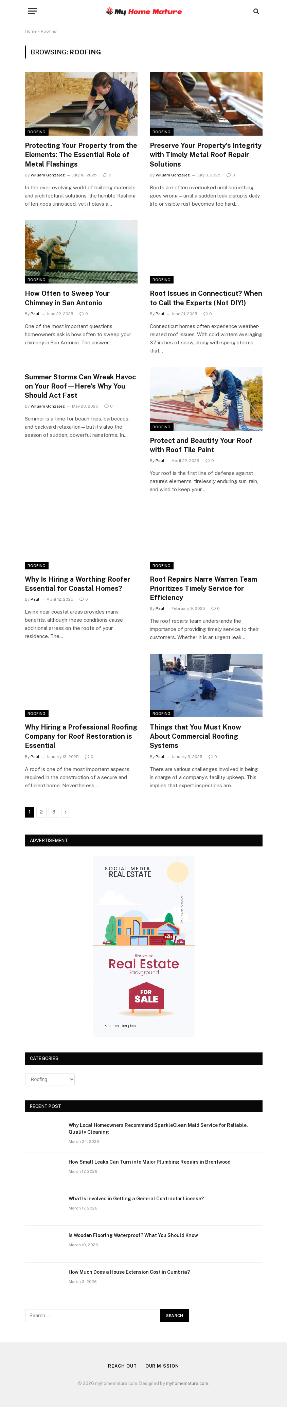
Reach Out (122, 1366)
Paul (35, 313)
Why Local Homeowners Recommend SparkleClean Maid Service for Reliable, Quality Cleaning (158, 1128)
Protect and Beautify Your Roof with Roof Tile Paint (201, 445)
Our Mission (162, 1366)
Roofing (37, 132)
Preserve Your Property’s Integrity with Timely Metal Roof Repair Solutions (206, 154)
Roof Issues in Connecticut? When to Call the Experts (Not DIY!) (206, 298)
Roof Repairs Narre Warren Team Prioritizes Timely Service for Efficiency (203, 588)
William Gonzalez (48, 175)
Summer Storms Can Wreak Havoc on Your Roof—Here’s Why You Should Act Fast (80, 386)
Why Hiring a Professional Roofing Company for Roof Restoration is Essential (81, 736)
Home (31, 31)
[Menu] (32, 11)
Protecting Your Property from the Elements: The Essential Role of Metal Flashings (81, 154)
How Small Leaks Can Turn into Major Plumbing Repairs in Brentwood (150, 1162)
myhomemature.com (187, 1383)
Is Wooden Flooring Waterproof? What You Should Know (133, 1235)
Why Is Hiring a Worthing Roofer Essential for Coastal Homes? (77, 584)
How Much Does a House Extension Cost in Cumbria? (129, 1272)
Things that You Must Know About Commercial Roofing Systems (195, 736)
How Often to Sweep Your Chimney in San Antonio (67, 298)
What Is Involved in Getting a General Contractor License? (136, 1198)
